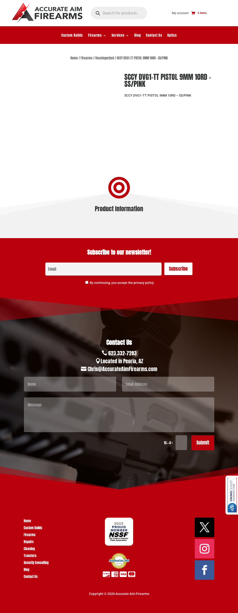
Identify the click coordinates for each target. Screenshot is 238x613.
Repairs (29, 542)
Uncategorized (104, 58)
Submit (202, 442)
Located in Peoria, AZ (122, 361)
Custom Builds (72, 36)
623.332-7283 (122, 353)
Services (118, 36)
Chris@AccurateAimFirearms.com (122, 369)
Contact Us (154, 36)
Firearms (95, 36)
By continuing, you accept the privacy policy (122, 283)
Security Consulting (36, 563)
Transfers (30, 556)
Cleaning (29, 549)
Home (74, 58)
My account (180, 13)
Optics (172, 36)
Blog (137, 36)
